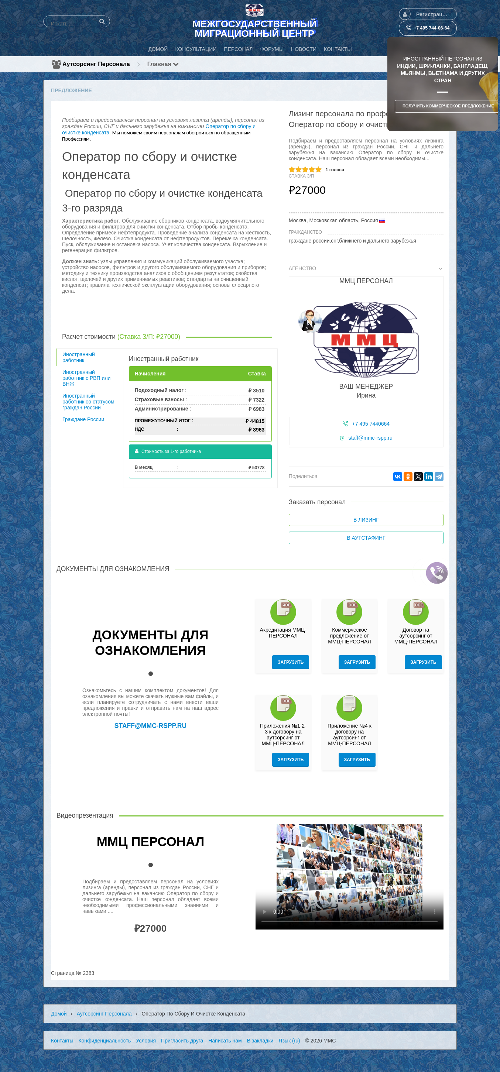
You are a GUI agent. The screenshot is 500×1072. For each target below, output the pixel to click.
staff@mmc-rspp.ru (371, 438)
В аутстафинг (366, 538)
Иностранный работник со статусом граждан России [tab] (88, 401)
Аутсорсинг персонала (96, 64)
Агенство (365, 268)
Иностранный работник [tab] (78, 357)
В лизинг (366, 520)
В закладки (260, 1041)
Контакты (62, 1041)
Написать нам (225, 1041)
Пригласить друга (182, 1041)
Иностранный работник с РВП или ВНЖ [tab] (86, 378)
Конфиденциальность (104, 1041)
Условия (146, 1041)
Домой (59, 1014)
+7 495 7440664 (371, 424)
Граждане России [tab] (83, 419)
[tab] (366, 358)
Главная (163, 64)
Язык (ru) (289, 1041)
